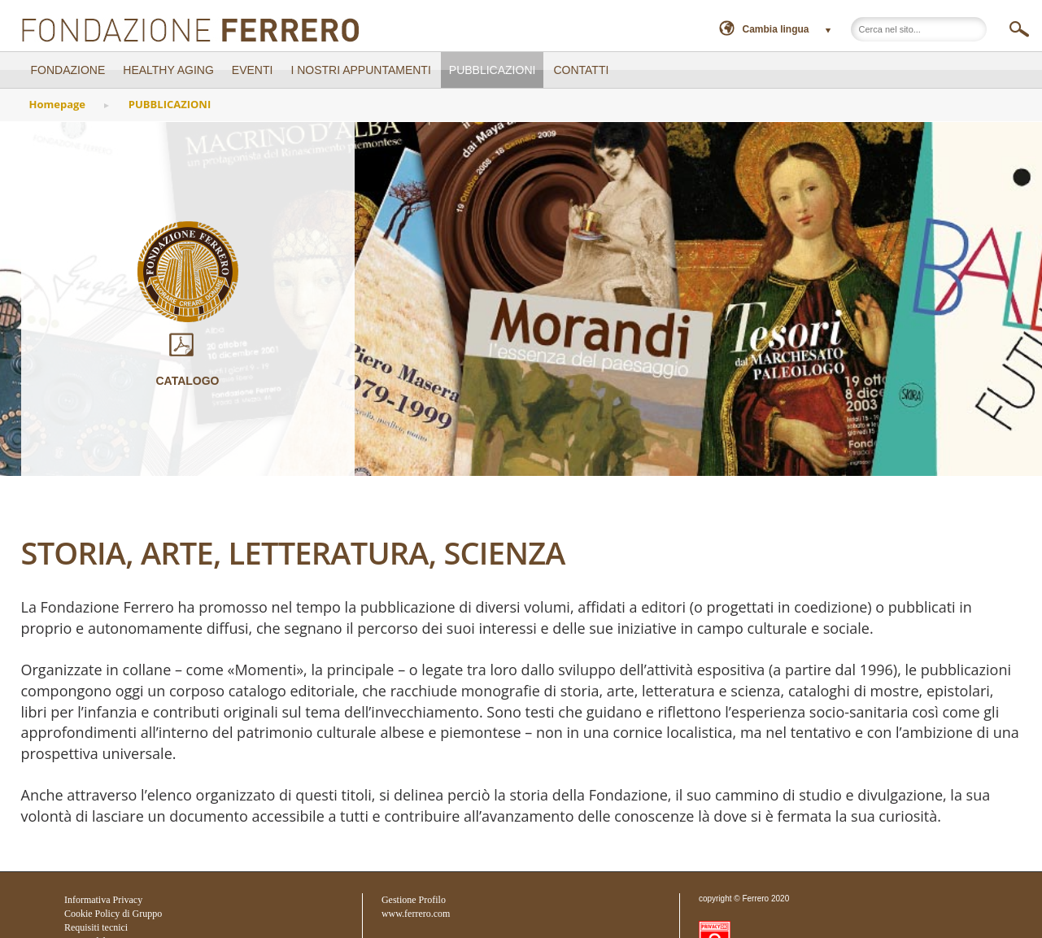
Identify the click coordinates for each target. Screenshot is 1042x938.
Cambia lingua (776, 29)
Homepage (57, 104)
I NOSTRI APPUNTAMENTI (360, 69)
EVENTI (252, 69)
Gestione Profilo (413, 899)
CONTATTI (580, 69)
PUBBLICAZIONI (492, 69)
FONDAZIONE (68, 69)
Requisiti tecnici (96, 927)
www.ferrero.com (416, 913)
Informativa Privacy (103, 899)
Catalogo (187, 360)
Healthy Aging (168, 69)
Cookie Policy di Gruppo (113, 913)
